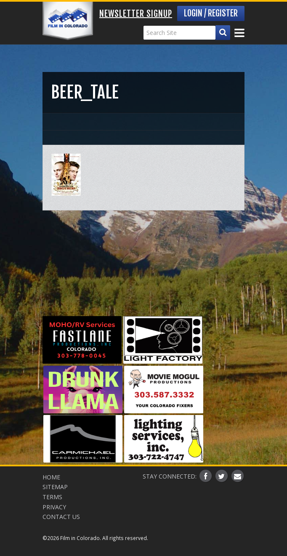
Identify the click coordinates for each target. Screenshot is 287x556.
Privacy (54, 507)
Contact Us (61, 517)
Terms (52, 497)
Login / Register (211, 13)
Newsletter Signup (135, 13)
